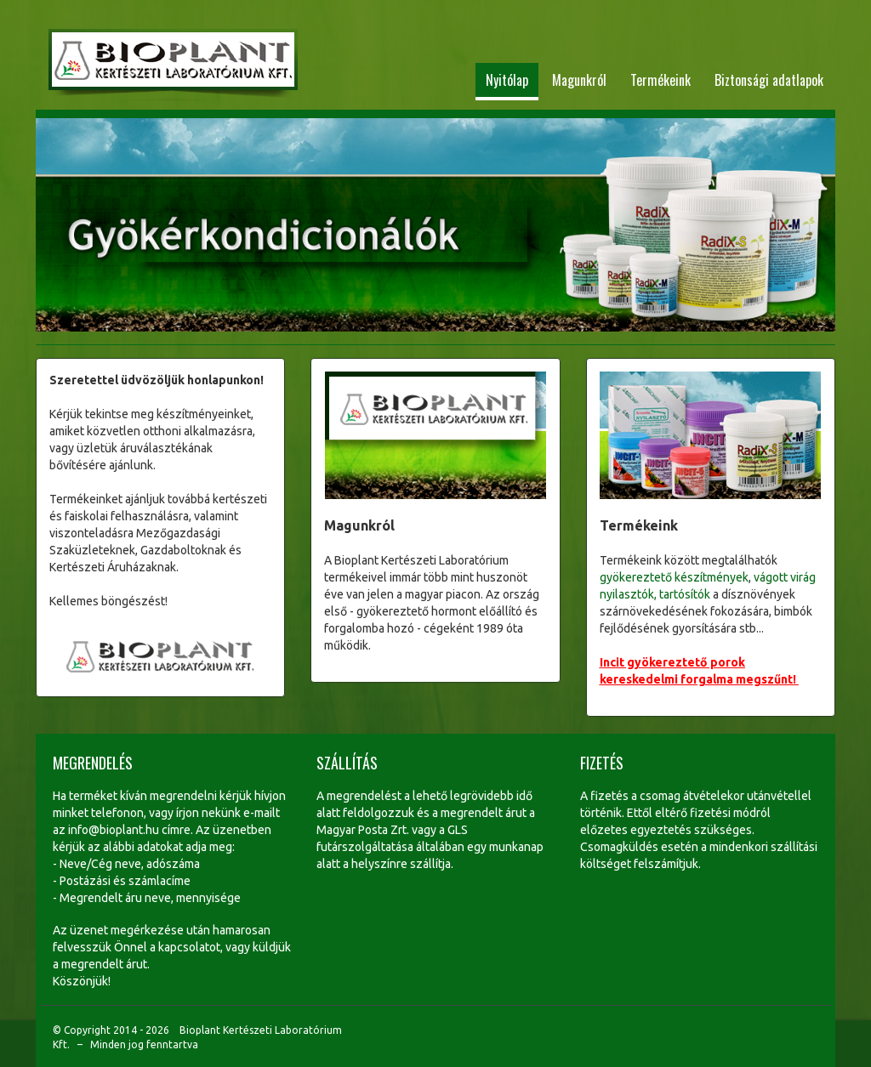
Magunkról (579, 80)
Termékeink (660, 80)
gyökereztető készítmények (674, 577)
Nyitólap (507, 80)
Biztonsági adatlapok (768, 80)
